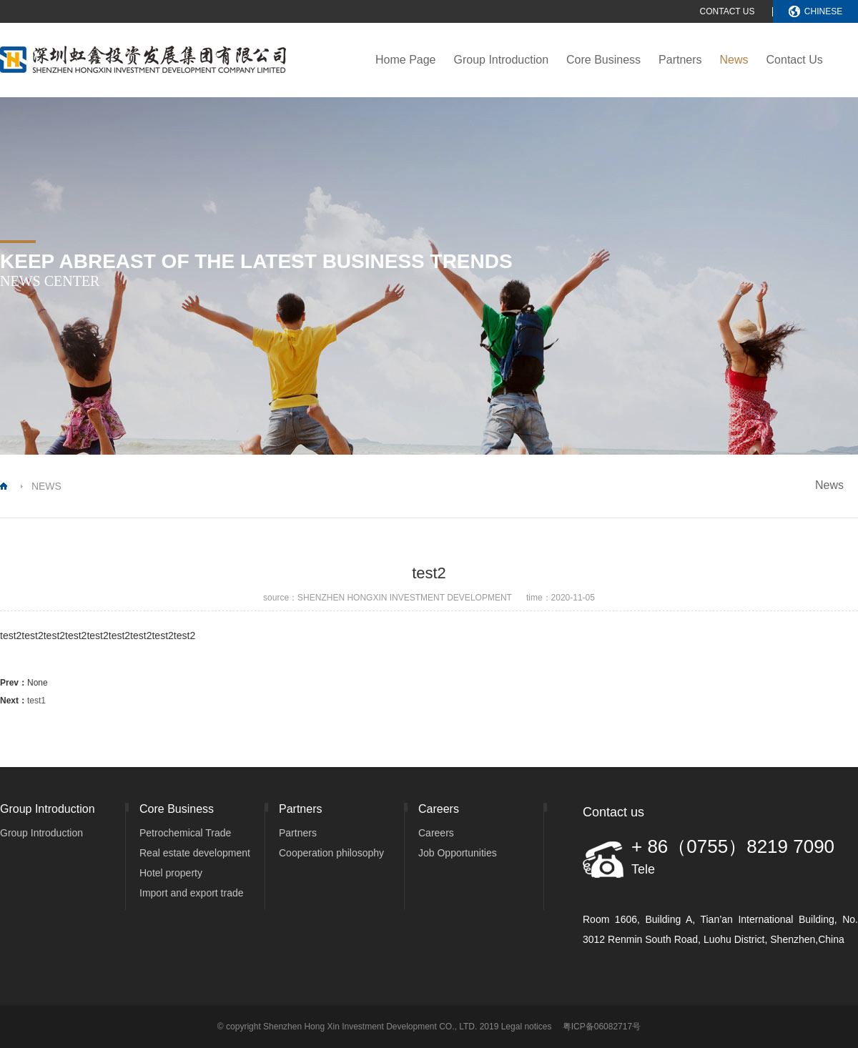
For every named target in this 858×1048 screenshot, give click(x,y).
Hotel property (170, 873)
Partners (680, 60)
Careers (436, 833)
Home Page (405, 60)
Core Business (603, 60)
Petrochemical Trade (185, 833)
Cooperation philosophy (331, 853)
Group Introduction (501, 60)
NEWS (46, 486)
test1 (36, 701)
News (734, 60)
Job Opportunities (457, 853)
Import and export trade (191, 893)
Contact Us (794, 60)
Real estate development (194, 853)
